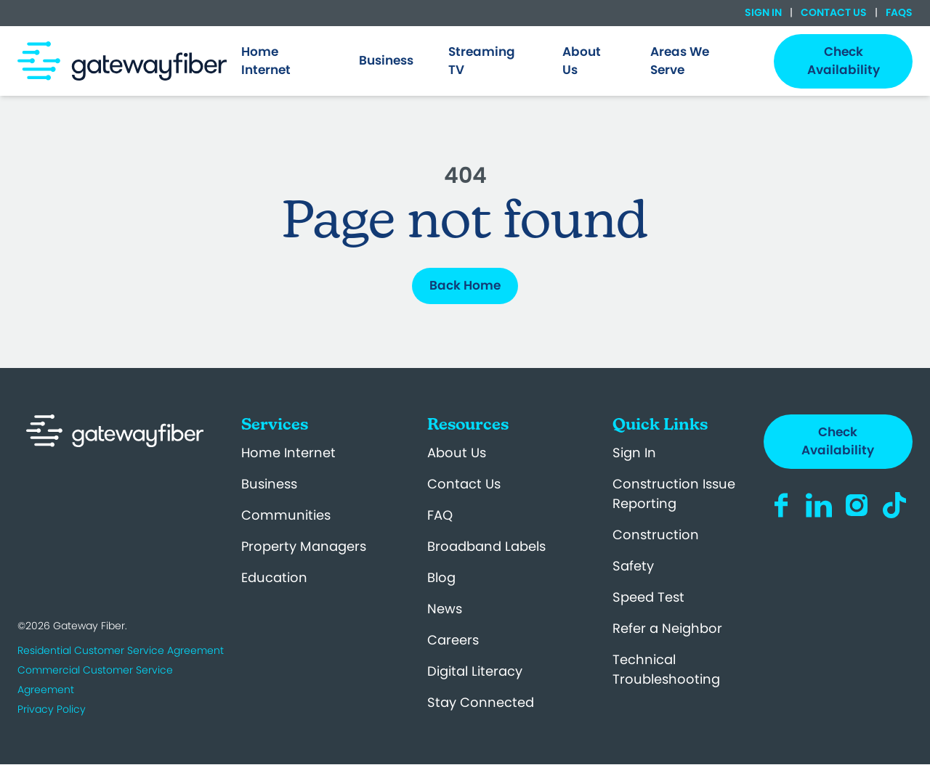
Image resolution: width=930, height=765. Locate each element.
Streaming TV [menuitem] (481, 61)
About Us (456, 452)
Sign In (764, 12)
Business (269, 484)
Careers (453, 640)
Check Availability (837, 441)
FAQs (898, 12)
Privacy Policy (51, 709)
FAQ (440, 515)
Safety (633, 566)
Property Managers (303, 546)
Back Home (465, 285)
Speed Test (648, 597)
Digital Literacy (474, 671)
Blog (441, 577)
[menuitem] (282, 61)
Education (274, 577)
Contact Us (833, 12)
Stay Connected (480, 702)
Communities (286, 515)
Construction (655, 534)
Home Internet (288, 452)
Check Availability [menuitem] (843, 61)
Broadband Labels (486, 546)
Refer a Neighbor (667, 628)
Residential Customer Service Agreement (120, 650)
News (444, 609)
